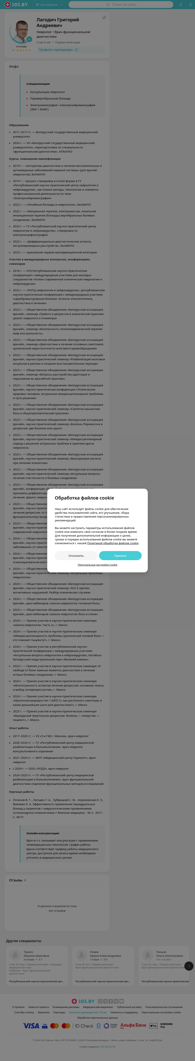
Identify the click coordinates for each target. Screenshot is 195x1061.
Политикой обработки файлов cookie (113, 543)
